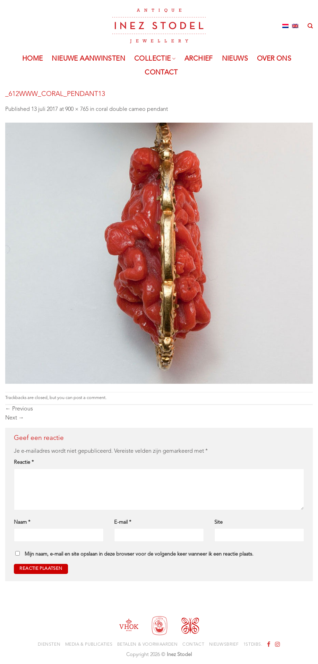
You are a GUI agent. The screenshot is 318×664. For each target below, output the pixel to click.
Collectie (154, 58)
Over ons (274, 58)
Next (14, 418)
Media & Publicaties (89, 645)
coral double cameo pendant (132, 109)
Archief (198, 58)
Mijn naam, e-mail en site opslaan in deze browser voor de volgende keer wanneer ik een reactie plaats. (139, 554)
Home (32, 58)
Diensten (49, 645)
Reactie (24, 462)
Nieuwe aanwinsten (88, 58)
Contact (161, 72)
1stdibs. (253, 645)
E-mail (122, 522)
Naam (22, 522)
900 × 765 (76, 109)
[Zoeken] (310, 26)
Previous (19, 409)
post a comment (89, 398)
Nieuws (235, 58)
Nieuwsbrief (224, 645)
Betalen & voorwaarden (147, 645)
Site (218, 522)
